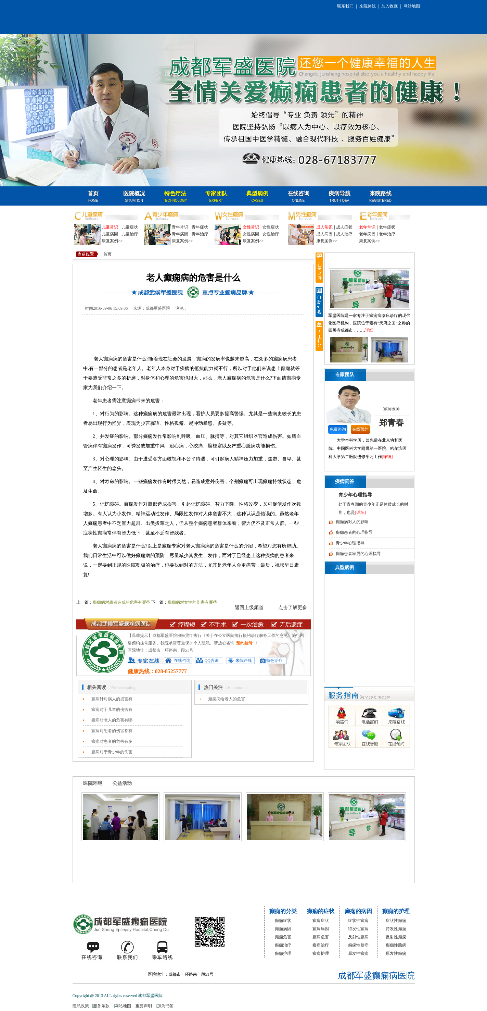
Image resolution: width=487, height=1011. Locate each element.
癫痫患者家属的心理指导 (358, 553)
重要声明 (144, 1005)
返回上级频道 (249, 607)
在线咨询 (298, 196)
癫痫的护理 (396, 911)
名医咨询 (385, 196)
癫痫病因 (283, 928)
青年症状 (200, 227)
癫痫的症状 (320, 911)
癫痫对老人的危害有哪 (111, 720)
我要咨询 (319, 267)
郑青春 (391, 422)
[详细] (387, 456)
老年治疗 (387, 234)
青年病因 (180, 234)
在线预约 (360, 429)
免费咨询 (338, 429)
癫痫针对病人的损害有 (111, 698)
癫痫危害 (283, 937)
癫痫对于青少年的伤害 (111, 752)
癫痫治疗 (283, 945)
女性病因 (251, 234)
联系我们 (345, 6)
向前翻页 (327, 350)
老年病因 (367, 234)
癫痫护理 (283, 953)
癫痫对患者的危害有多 (111, 741)
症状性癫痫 (358, 920)
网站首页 (139, 892)
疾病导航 (339, 196)
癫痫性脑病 (358, 945)
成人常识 (324, 227)
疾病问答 (344, 481)
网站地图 (411, 6)
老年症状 (387, 227)
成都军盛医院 (122, 924)
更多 (403, 375)
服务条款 (102, 1005)
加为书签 (165, 1005)
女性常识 (251, 227)
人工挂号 (319, 336)
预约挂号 (244, 643)
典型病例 (257, 196)
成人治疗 (344, 234)
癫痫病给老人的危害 (226, 698)
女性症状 (270, 227)
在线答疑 (368, 736)
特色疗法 (175, 196)
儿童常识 (110, 227)
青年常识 (180, 227)
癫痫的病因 (358, 911)
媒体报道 (185, 892)
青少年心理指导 (355, 494)
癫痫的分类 (283, 911)
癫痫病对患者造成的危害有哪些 (121, 602)
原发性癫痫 (358, 953)
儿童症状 (129, 227)
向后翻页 (412, 350)
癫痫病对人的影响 (352, 521)
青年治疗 (200, 234)
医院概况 (134, 196)
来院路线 (367, 6)
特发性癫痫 (358, 928)
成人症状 (344, 227)
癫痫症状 (283, 920)
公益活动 (122, 783)
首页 (93, 196)
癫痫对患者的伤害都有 (111, 730)
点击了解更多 (292, 607)
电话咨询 (368, 715)
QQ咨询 (212, 660)
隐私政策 (81, 1005)
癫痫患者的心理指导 (354, 532)
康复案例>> (112, 240)
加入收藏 (389, 6)
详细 (369, 330)
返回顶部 (319, 370)
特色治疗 (274, 660)
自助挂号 (319, 302)
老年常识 (367, 227)
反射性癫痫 (358, 937)
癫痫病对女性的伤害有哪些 (192, 602)
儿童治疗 (129, 234)
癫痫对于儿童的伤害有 (111, 709)
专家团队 (216, 196)
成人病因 (324, 234)
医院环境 (92, 783)
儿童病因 (110, 234)
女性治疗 (270, 234)
